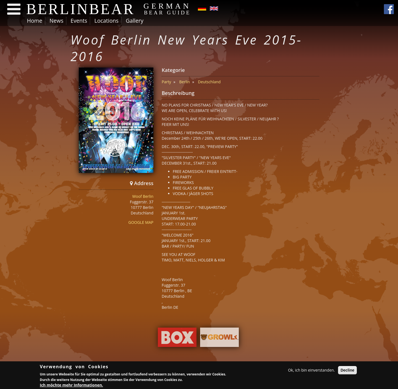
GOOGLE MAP (140, 222)
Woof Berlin (142, 196)
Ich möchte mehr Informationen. (71, 385)
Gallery (134, 20)
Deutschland (209, 81)
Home (34, 20)
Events (78, 20)
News (56, 20)
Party (166, 81)
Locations (106, 20)
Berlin (184, 81)
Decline (347, 371)
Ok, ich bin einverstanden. (311, 371)
